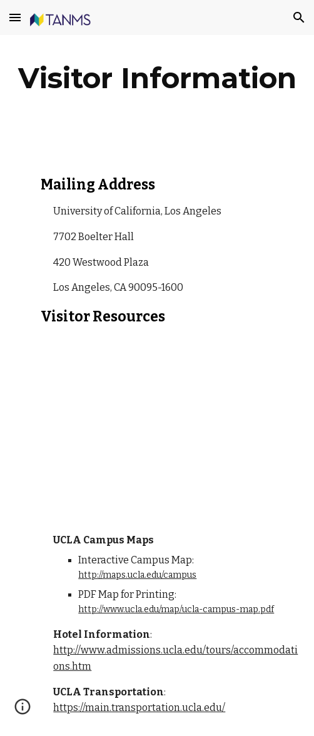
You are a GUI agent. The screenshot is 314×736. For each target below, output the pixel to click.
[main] (157, 78)
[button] (15, 17)
